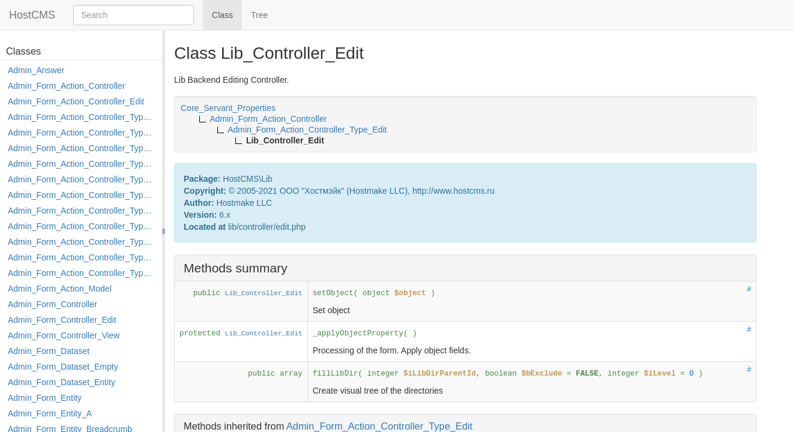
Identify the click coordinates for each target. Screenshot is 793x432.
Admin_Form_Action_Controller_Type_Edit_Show (82, 179)
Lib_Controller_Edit (264, 293)
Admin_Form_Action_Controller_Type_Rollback (82, 257)
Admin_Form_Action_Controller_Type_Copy (82, 132)
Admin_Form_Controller (52, 304)
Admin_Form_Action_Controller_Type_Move (82, 226)
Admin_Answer (36, 70)
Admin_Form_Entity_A (50, 413)
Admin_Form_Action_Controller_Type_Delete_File (82, 148)
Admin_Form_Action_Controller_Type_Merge (82, 210)
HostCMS (32, 15)
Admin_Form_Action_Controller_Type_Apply (82, 117)
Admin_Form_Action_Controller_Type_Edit (82, 164)
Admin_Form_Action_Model (60, 288)
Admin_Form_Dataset (48, 351)
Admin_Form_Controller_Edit (62, 320)
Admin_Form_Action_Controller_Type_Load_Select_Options (82, 195)
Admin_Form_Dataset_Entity (61, 382)
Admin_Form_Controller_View (63, 335)
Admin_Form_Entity (45, 398)
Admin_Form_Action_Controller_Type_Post (82, 242)
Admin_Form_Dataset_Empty (63, 366)
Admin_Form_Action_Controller (66, 86)
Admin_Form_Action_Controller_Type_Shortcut (82, 273)
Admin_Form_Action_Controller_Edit (76, 101)
